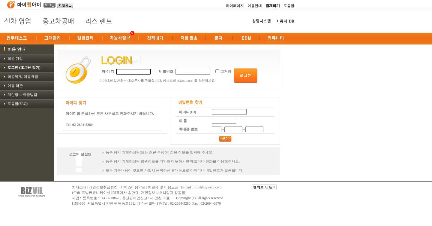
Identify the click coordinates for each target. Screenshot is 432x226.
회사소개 (79, 187)
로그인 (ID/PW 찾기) (24, 68)
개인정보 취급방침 (22, 95)
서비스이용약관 (133, 187)
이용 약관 (15, 86)
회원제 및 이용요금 (23, 77)
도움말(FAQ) (18, 104)
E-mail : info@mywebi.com (201, 187)
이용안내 (255, 6)
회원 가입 (15, 58)
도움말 (289, 6)
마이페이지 (235, 6)
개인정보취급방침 (103, 187)
